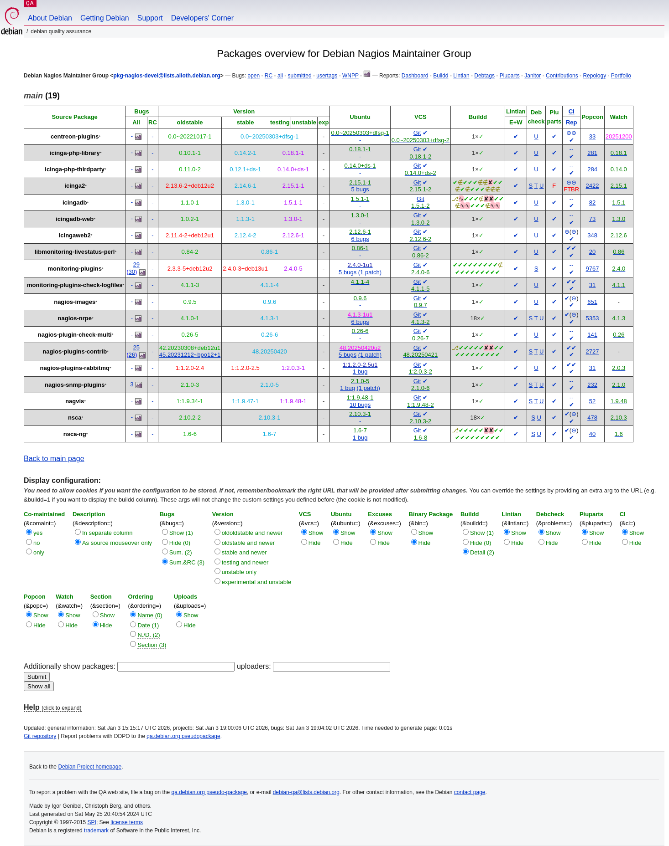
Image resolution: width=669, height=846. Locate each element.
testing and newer (245, 562)
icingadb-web (75, 218)
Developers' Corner (202, 18)
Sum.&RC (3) (186, 562)
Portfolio (621, 75)
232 (592, 384)
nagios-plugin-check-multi (75, 334)
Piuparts (510, 75)
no (36, 542)
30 (132, 271)
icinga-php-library (75, 152)
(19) (42, 95)
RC (268, 75)
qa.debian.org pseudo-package (209, 792)
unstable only (239, 572)
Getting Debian (104, 18)
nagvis (74, 401)
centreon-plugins (75, 136)
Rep (571, 122)
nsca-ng (74, 434)
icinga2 (74, 185)
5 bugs (360, 189)
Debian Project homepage (89, 767)
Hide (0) (179, 542)
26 (132, 354)
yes (37, 532)
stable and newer (244, 552)
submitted (300, 75)
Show (316, 532)
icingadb (75, 202)
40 (592, 434)
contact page (470, 792)
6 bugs (360, 239)
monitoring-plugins (75, 268)
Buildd (440, 75)
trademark (96, 830)
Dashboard (415, 75)
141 (592, 334)
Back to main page (54, 458)
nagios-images (74, 301)
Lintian (461, 75)
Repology (594, 75)
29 (136, 264)
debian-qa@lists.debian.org (306, 792)
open (253, 75)
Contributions (562, 75)
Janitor (532, 75)
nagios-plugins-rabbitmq (75, 367)
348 (592, 235)
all (280, 75)
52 (592, 401)
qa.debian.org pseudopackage (183, 736)
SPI (92, 822)
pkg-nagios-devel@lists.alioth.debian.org (166, 75)
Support (150, 18)
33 (592, 136)
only (38, 552)
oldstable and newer (248, 542)
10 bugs (360, 404)
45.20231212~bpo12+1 (189, 354)
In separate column (107, 532)
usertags (326, 75)
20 (592, 251)
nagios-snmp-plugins (75, 384)
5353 (592, 318)
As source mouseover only (117, 542)
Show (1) (181, 532)
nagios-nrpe (75, 318)
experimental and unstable (257, 582)
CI (572, 111)
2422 (592, 185)
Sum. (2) (180, 552)
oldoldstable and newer (252, 532)
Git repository (40, 736)
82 (592, 202)
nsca (75, 417)
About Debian (50, 18)
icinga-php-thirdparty (75, 169)
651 (592, 301)
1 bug (360, 371)
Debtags (484, 75)
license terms (126, 822)
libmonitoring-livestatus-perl (75, 251)
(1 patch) (370, 272)
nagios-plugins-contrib (74, 351)
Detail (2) (482, 552)
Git (417, 132)
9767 (592, 268)
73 (592, 218)
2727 (592, 351)
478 (592, 417)
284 (592, 169)
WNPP (350, 75)
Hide (314, 542)
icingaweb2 (75, 235)
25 (136, 347)
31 (592, 285)
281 (592, 152)
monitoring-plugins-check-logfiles (74, 285)
